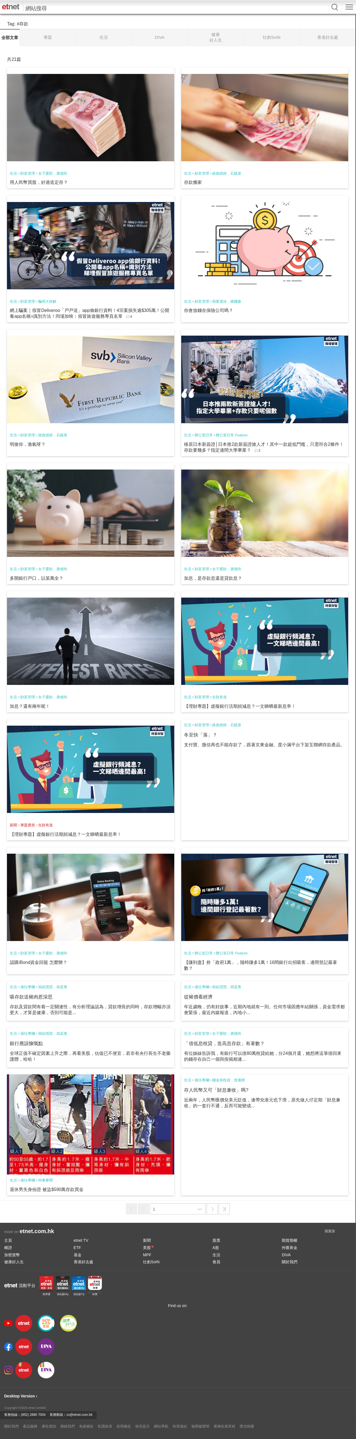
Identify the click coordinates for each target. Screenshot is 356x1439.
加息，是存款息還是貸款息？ (213, 578)
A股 (215, 1247)
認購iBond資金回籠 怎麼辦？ (38, 962)
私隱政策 (105, 1426)
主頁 (8, 1240)
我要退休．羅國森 (226, 301)
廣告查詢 (49, 1426)
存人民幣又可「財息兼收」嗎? (216, 1090)
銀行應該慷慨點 (26, 1043)
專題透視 (27, 825)
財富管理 (27, 173)
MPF (147, 1255)
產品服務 (30, 1426)
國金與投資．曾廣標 (228, 1080)
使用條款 (123, 1426)
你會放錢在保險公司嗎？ (208, 310)
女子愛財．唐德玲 (52, 173)
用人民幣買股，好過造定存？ (39, 182)
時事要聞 (45, 1180)
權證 (8, 1247)
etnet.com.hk (37, 1231)
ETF (77, 1247)
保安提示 (142, 1426)
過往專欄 (27, 987)
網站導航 (161, 1426)
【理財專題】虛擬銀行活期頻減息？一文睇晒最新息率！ (240, 706)
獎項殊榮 (247, 1426)
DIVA (286, 1255)
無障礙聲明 (200, 1426)
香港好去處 (83, 1262)
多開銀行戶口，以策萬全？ (36, 578)
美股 (148, 1247)
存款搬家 (193, 182)
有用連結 (180, 1426)
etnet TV (81, 1240)
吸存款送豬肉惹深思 (31, 997)
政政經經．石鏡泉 (226, 173)
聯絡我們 (67, 1426)
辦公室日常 (204, 435)
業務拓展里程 (224, 1426)
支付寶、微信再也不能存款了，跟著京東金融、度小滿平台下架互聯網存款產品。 (264, 744)
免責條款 (86, 1426)
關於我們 (289, 1262)
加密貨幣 (12, 1255)
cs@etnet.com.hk (79, 1415)
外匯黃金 (289, 1247)
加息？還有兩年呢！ (30, 706)
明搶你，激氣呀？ (28, 444)
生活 (13, 173)
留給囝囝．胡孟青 (52, 987)
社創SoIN (151, 1262)
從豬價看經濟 (198, 997)
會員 (216, 1262)
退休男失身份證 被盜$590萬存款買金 (46, 1189)
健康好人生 (14, 1262)
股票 (216, 1240)
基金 (78, 1255)
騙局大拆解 (47, 301)
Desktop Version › (20, 1396)
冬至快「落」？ (200, 735)
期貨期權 (289, 1240)
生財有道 (219, 697)
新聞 (13, 825)
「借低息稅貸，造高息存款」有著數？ (224, 1043)
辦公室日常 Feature (231, 435)
